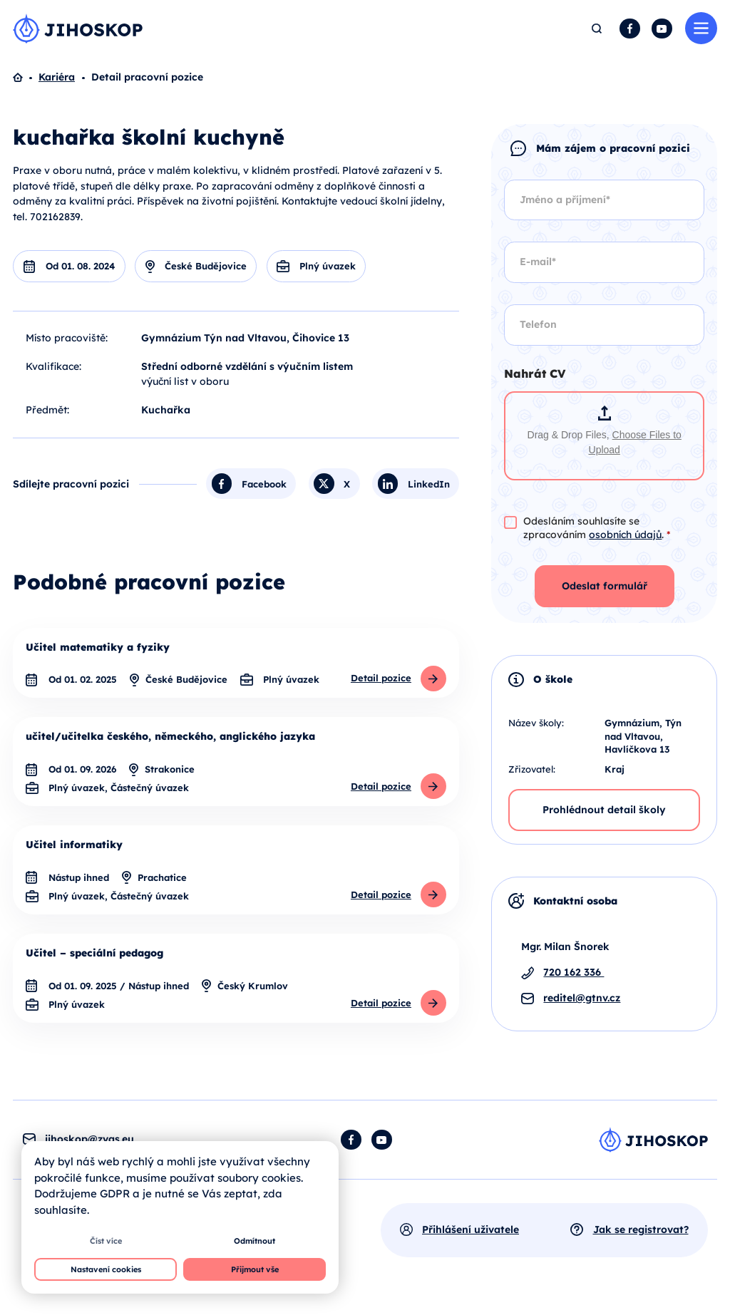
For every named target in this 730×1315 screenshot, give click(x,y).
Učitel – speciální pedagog (94, 958)
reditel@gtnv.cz (581, 998)
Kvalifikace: (53, 367)
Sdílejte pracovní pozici (71, 484)
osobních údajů (625, 535)
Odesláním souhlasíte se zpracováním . (596, 528)
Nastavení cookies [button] (106, 1269)
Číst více (106, 1241)
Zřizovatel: (531, 769)
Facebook (630, 29)
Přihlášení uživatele (470, 1235)
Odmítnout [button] (254, 1241)
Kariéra (56, 77)
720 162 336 (573, 972)
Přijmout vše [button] (255, 1269)
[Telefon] (604, 325)
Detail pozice (381, 680)
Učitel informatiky (74, 848)
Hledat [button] (597, 29)
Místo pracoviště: (67, 338)
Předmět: (47, 410)
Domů (25, 78)
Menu (701, 29)
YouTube (662, 29)
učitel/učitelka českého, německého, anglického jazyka (170, 738)
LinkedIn (429, 484)
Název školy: (536, 723)
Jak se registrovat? (641, 1235)
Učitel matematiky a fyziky (98, 647)
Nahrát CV (534, 374)
